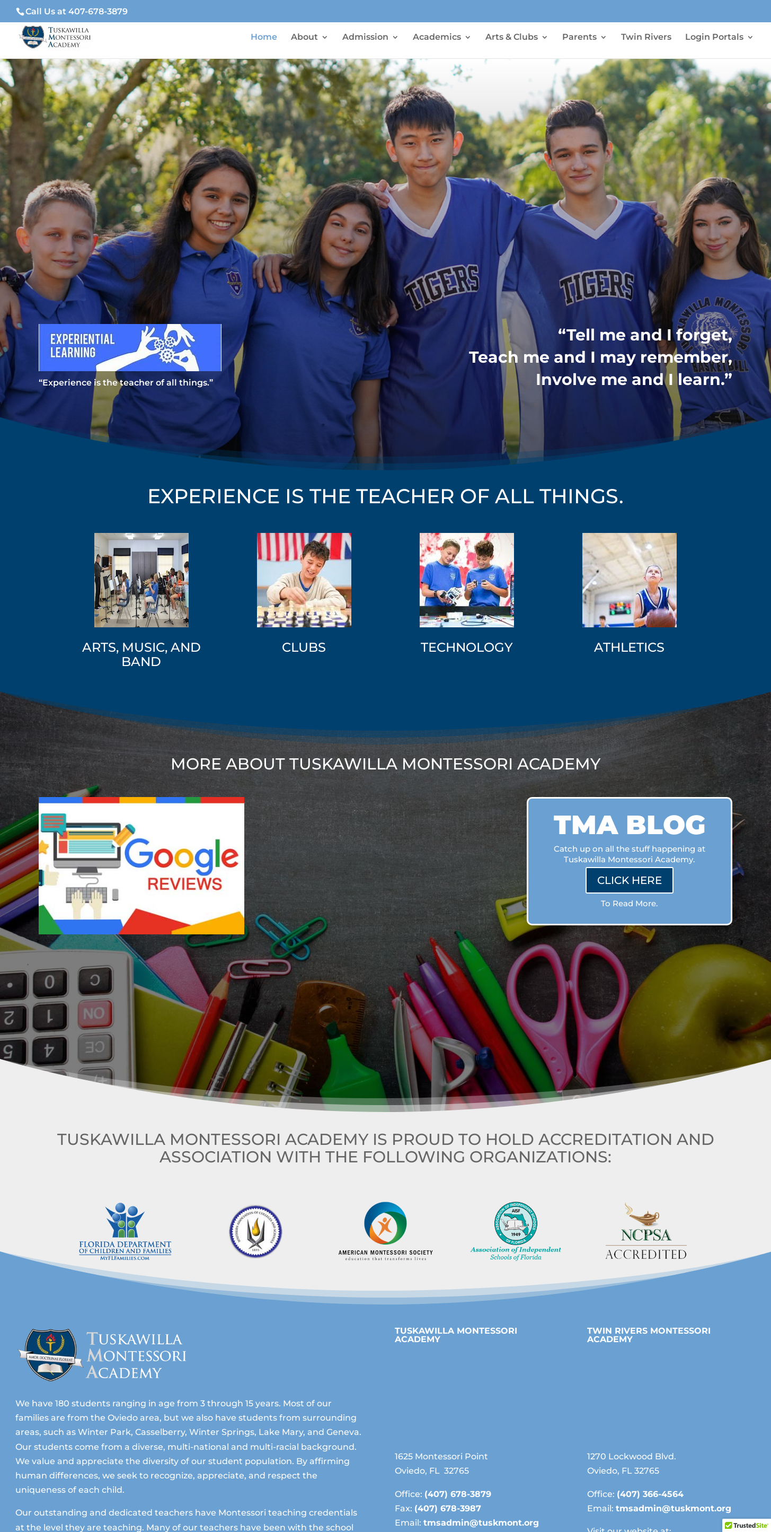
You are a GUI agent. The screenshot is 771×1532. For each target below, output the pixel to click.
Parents (579, 37)
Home (264, 37)
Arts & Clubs (511, 37)
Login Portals (714, 37)
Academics (437, 37)
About (304, 37)
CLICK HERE (629, 880)
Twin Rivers (646, 37)
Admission (365, 37)
